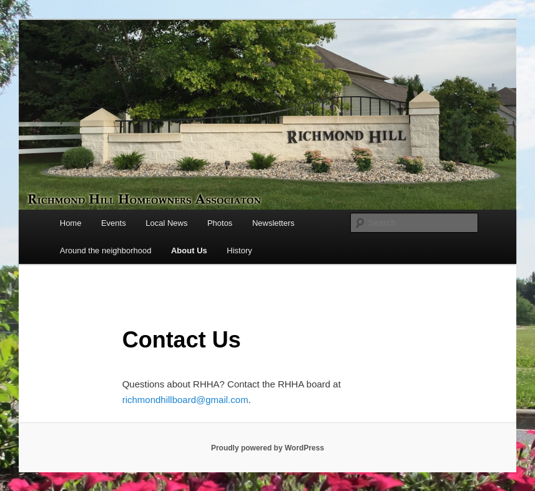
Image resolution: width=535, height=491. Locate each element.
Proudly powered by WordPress (267, 448)
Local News (166, 223)
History (239, 250)
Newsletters (273, 223)
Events (113, 223)
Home (71, 223)
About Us (189, 250)
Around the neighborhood (106, 250)
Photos (219, 223)
